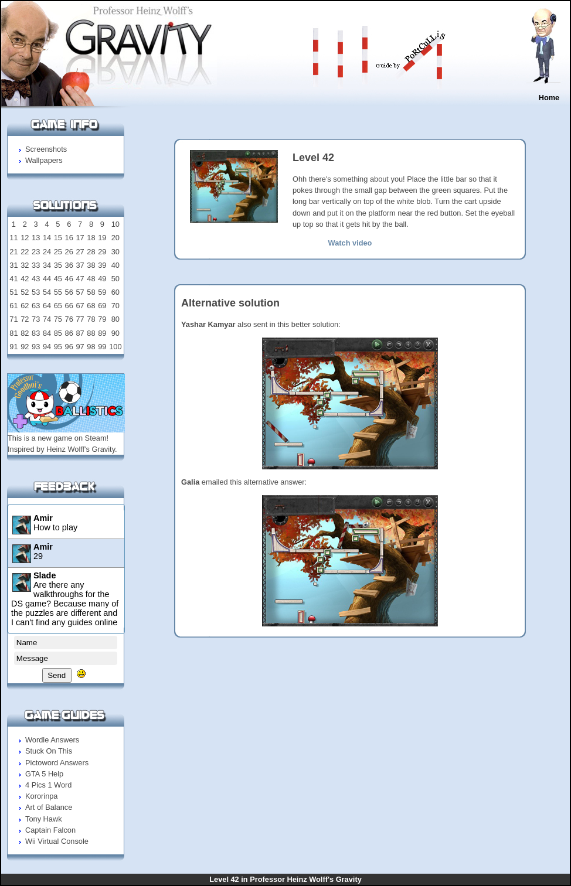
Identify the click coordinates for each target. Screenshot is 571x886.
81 (13, 333)
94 (47, 346)
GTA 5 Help (44, 773)
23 (36, 251)
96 (69, 346)
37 (80, 265)
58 (91, 292)
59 (102, 292)
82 (25, 333)
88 (91, 333)
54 (47, 292)
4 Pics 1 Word (48, 785)
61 (13, 305)
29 (102, 251)
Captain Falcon (50, 830)
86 (69, 333)
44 (47, 278)
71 (13, 319)
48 (91, 278)
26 (69, 251)
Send (56, 675)
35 (58, 265)
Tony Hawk (43, 819)
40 (115, 265)
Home (549, 97)
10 (115, 224)
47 (80, 278)
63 (36, 305)
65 (58, 305)
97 (80, 346)
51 (13, 292)
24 (47, 251)
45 (58, 278)
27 (80, 251)
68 (91, 305)
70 (115, 305)
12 (25, 237)
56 (69, 292)
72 (25, 319)
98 (91, 346)
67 (80, 305)
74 (47, 319)
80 (115, 319)
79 (102, 319)
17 (80, 237)
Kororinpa (41, 796)
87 (80, 333)
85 (58, 333)
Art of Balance (48, 807)
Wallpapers (44, 160)
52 (25, 292)
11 (13, 237)
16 (69, 237)
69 (102, 305)
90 (115, 333)
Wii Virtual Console (57, 841)
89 (102, 333)
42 (25, 278)
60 (115, 292)
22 (25, 251)
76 (69, 319)
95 (58, 346)
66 (69, 305)
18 (91, 237)
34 (47, 265)
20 (115, 237)
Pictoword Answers (57, 762)
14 (47, 237)
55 (58, 292)
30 (115, 251)
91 (13, 346)
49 (102, 278)
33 (36, 265)
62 (25, 305)
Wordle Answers (52, 739)
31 (13, 265)
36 (69, 265)
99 (102, 346)
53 (36, 292)
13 (36, 237)
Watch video (350, 242)
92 (25, 346)
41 (13, 278)
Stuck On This (48, 751)
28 (91, 251)
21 (13, 251)
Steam (96, 438)
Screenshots (46, 149)
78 (91, 319)
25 (58, 251)
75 (58, 319)
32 (25, 265)
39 (102, 265)
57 (80, 292)
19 (102, 237)
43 (36, 278)
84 (47, 333)
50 (115, 278)
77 (80, 319)
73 (36, 319)
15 (58, 237)
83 (36, 333)
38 (91, 265)
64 (47, 305)
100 (115, 346)
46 (69, 278)
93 (36, 346)
